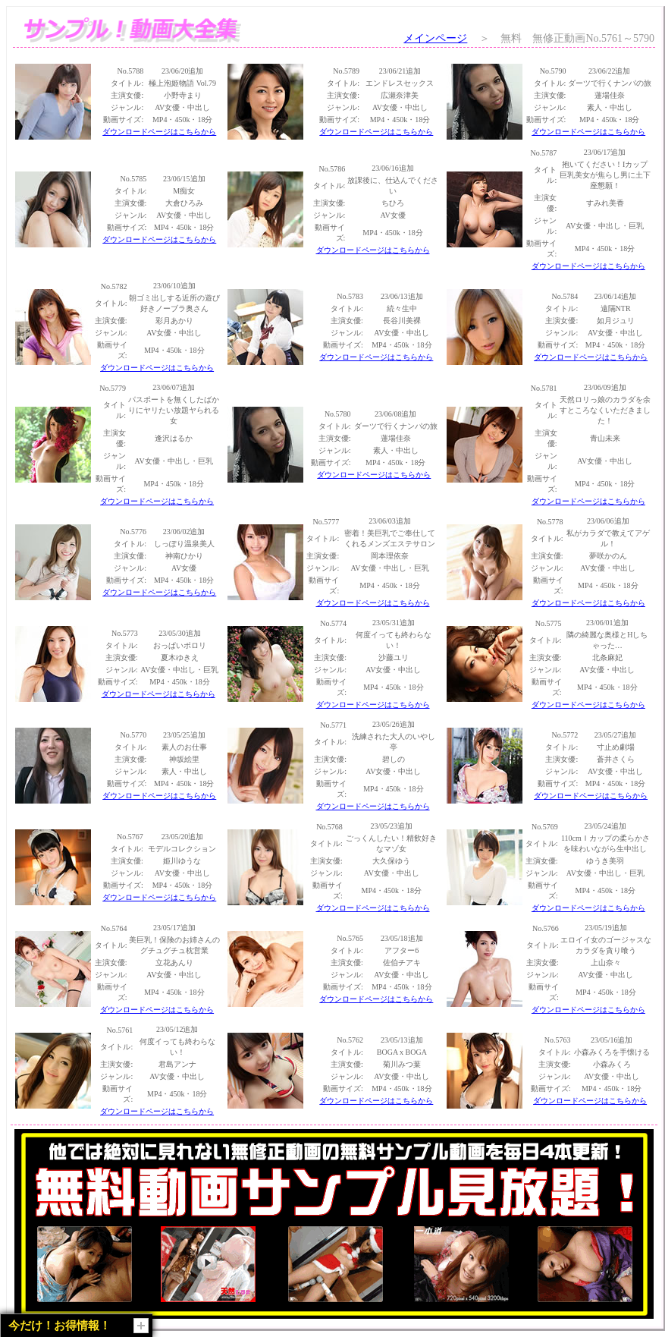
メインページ (435, 38)
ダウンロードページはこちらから (159, 131)
